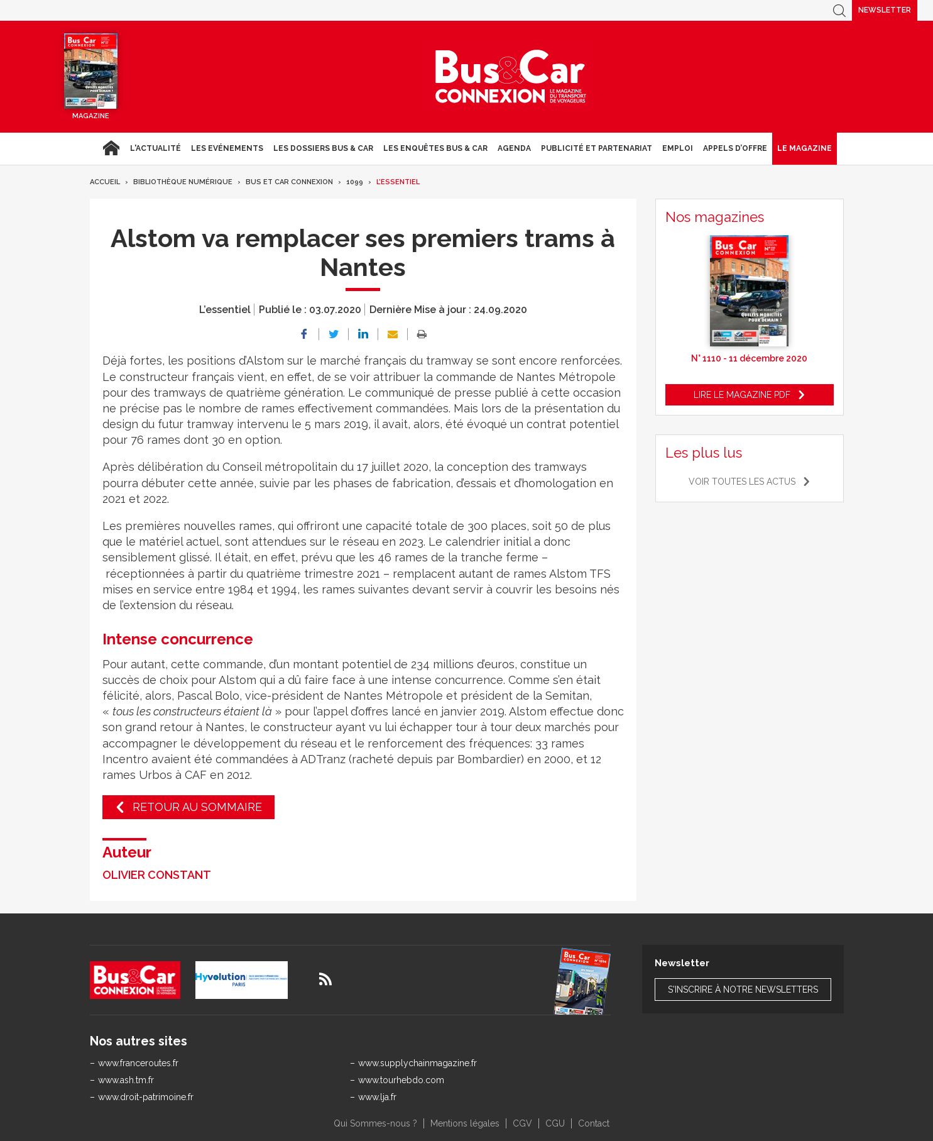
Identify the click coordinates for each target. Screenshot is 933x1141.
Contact (593, 1123)
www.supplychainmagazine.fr (417, 1063)
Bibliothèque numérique (182, 182)
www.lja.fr (377, 1097)
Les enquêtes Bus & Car (435, 148)
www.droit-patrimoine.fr (146, 1097)
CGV (522, 1123)
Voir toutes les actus (742, 482)
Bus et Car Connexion (289, 182)
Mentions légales (464, 1123)
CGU (555, 1123)
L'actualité (155, 148)
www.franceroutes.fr (138, 1063)
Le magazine (804, 148)
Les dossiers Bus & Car (323, 148)
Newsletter (884, 10)
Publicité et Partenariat (596, 148)
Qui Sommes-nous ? (375, 1123)
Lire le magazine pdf (742, 395)
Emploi (677, 148)
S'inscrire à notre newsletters (743, 989)
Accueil (111, 148)
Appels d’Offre (735, 148)
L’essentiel (398, 182)
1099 (354, 182)
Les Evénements (227, 148)
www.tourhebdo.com (401, 1080)
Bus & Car (511, 76)
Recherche (839, 10)
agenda (514, 148)
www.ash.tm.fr (126, 1080)
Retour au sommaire (197, 806)
